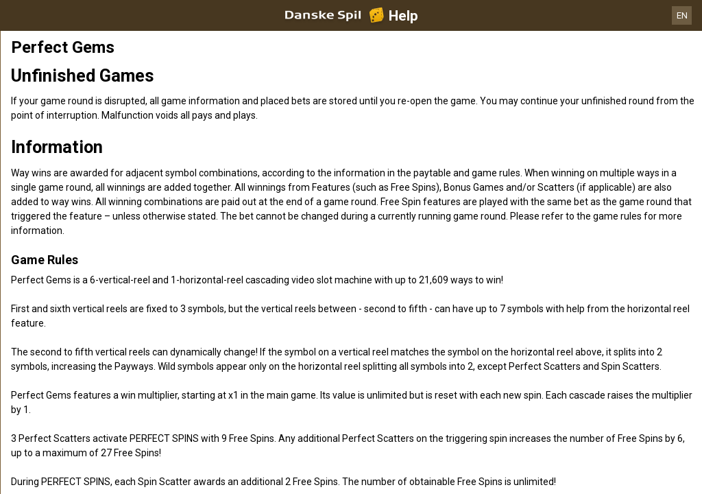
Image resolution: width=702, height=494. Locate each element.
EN (682, 15)
